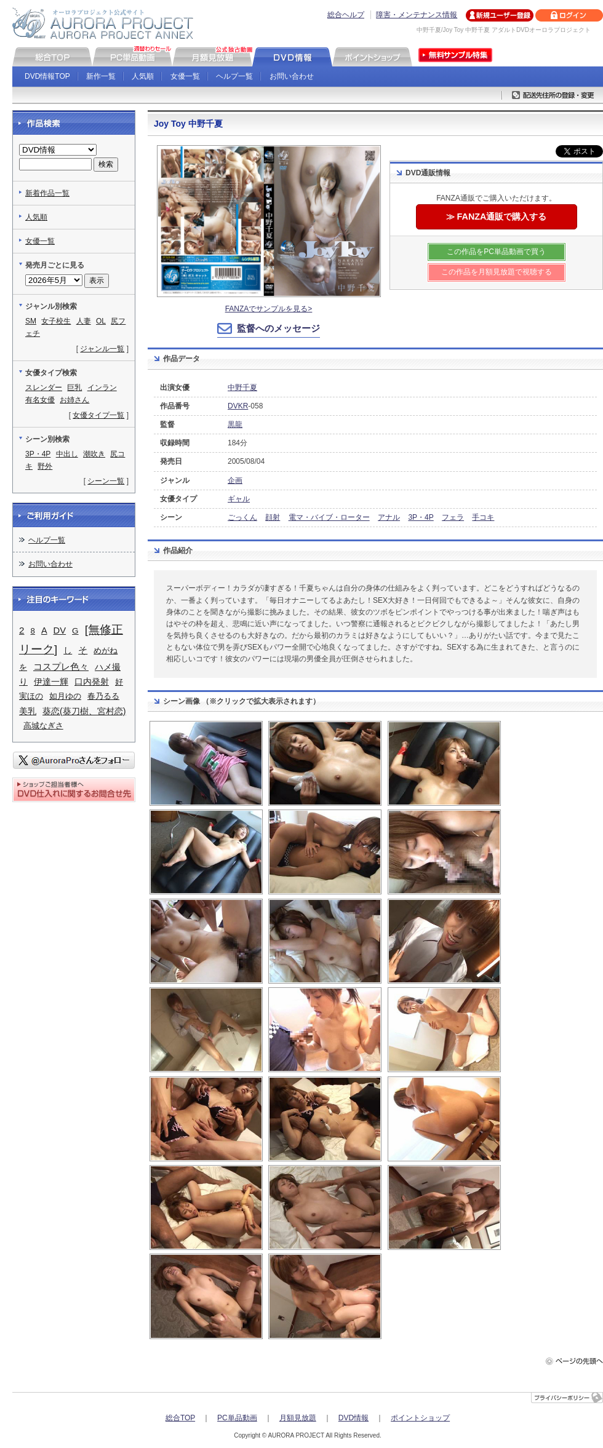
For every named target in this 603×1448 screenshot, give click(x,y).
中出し (67, 454)
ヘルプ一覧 (234, 76)
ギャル (239, 499)
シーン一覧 (105, 481)
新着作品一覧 (47, 193)
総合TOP (180, 1418)
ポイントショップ (420, 1418)
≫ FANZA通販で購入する (496, 216)
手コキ (483, 517)
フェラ (453, 517)
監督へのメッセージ (278, 328)
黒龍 (235, 424)
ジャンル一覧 (102, 348)
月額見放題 (297, 1418)
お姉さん (74, 400)
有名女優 (40, 400)
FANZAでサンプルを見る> (269, 308)
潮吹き (94, 454)
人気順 (143, 76)
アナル (389, 517)
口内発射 (91, 681)
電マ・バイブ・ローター (329, 517)
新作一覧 (101, 76)
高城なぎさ (43, 725)
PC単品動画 (237, 1418)
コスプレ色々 (61, 667)
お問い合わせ (292, 76)
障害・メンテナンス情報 (416, 14)
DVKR (238, 406)
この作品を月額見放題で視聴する (496, 272)
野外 (45, 466)
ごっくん (242, 517)
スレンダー (43, 387)
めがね (106, 650)
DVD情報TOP (47, 76)
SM (30, 321)
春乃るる (103, 696)
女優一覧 (185, 76)
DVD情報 (353, 1418)
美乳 (27, 711)
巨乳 (74, 387)
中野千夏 (242, 387)
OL (101, 321)
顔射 (272, 517)
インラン (102, 387)
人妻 (83, 321)
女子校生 (56, 321)
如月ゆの (65, 696)
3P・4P (420, 517)
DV (60, 630)
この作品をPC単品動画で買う (496, 251)
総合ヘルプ (345, 14)
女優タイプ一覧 (98, 415)
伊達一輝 (51, 681)
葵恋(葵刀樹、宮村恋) (84, 711)
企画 (235, 480)
